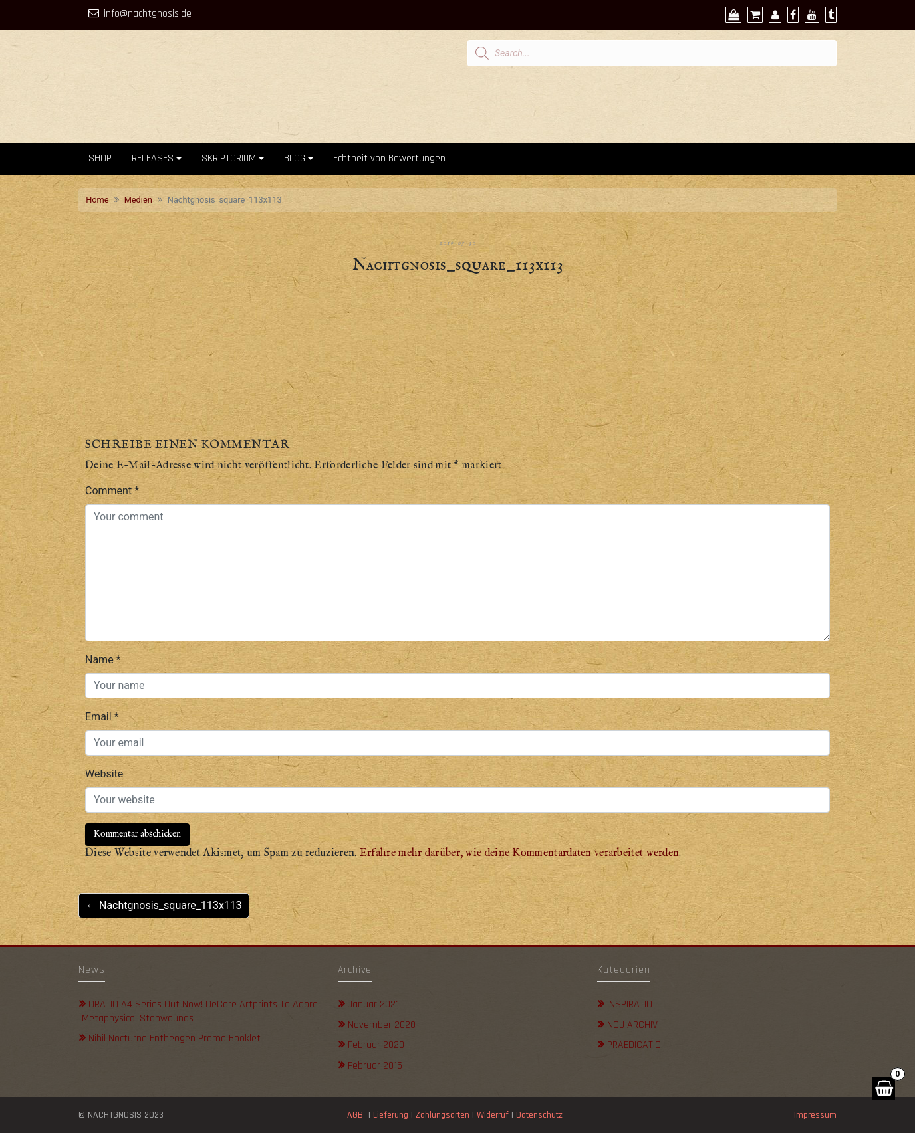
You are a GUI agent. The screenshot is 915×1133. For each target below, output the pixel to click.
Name (103, 659)
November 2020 (382, 1025)
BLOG (294, 158)
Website (104, 774)
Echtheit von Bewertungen (389, 158)
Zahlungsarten (442, 1115)
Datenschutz (540, 1115)
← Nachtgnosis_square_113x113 (164, 905)
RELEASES (153, 158)
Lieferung (390, 1115)
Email (101, 716)
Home (97, 200)
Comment (112, 490)
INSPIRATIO (629, 1004)
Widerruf (493, 1115)
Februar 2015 (375, 1066)
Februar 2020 (376, 1045)
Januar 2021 (373, 1004)
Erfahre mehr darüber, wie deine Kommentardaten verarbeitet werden (520, 853)
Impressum (815, 1115)
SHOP (100, 158)
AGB (355, 1115)
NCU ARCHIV (632, 1025)
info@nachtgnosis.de (148, 14)
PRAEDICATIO (634, 1045)
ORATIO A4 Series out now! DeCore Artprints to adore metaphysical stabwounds (200, 1011)
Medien (138, 200)
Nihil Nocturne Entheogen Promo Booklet (174, 1038)
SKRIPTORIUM (228, 158)
